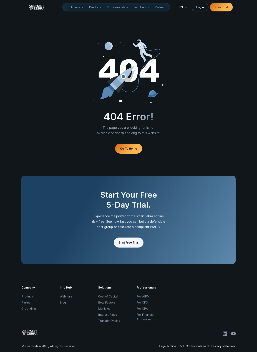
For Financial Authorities (145, 320)
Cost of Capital (108, 299)
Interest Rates (107, 317)
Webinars (66, 299)
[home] (42, 7)
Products (95, 7)
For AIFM (143, 299)
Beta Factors (106, 305)
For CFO (142, 305)
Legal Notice (167, 349)
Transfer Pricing (109, 323)
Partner (160, 7)
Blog (63, 305)
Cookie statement (197, 349)
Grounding (28, 311)
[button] (76, 7)
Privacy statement (223, 349)
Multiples (104, 311)
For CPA (142, 311)
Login (200, 7)
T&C (181, 349)
